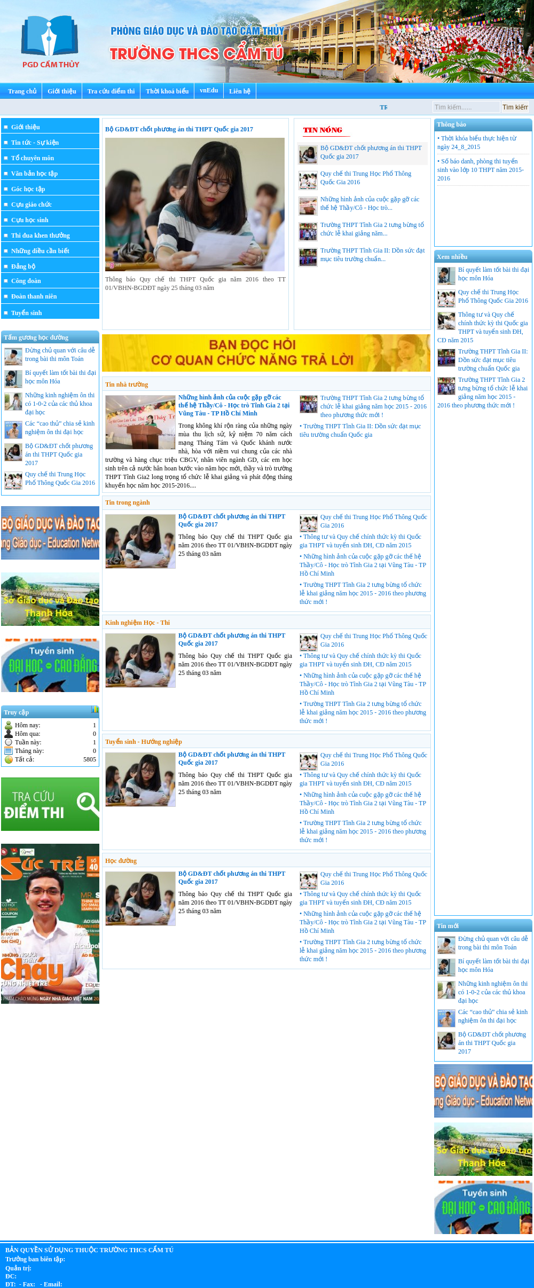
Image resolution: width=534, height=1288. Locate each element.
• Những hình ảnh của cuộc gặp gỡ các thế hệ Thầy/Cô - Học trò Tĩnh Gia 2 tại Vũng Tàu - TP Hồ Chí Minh (363, 565)
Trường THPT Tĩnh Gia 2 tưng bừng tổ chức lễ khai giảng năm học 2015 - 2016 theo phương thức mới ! (373, 406)
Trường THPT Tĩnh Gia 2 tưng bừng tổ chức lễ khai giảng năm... (361, 231)
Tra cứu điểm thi (111, 91)
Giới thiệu (62, 91)
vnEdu (209, 90)
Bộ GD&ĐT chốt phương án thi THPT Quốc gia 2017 (179, 129)
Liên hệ (239, 91)
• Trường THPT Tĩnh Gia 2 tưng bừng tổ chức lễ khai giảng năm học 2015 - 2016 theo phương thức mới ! (363, 593)
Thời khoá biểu (167, 91)
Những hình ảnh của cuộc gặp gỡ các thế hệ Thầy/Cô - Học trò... (359, 205)
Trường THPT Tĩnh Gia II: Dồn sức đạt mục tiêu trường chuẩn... (362, 257)
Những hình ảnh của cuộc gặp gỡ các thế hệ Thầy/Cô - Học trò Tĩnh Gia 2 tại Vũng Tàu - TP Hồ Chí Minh (233, 405)
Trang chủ (22, 91)
